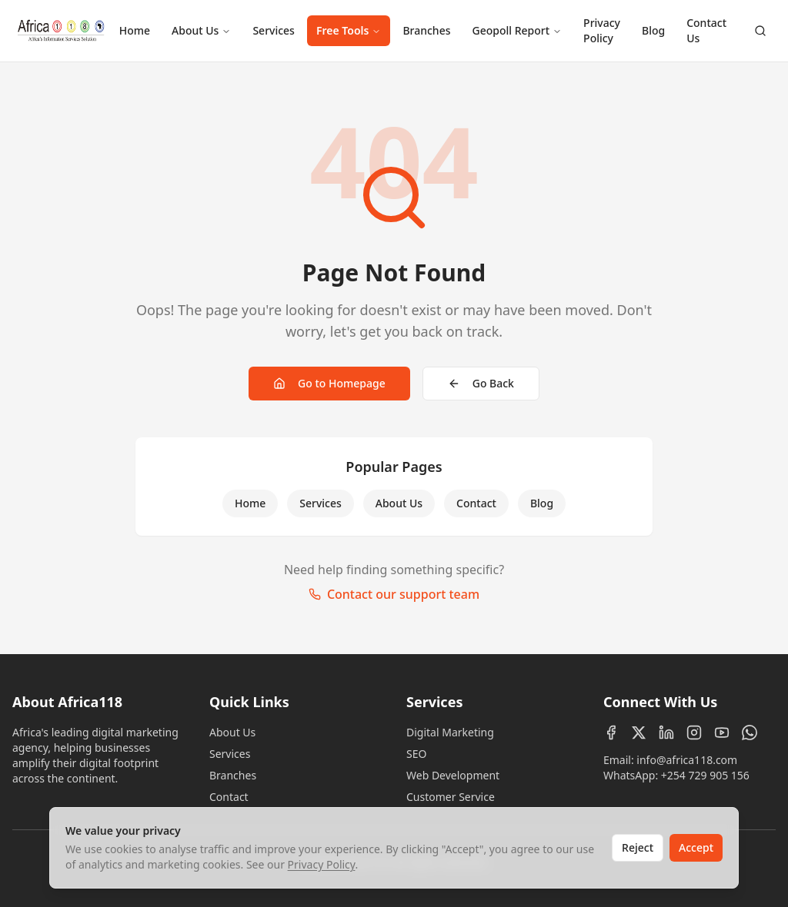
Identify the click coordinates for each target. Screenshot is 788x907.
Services (273, 30)
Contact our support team (394, 594)
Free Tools (348, 30)
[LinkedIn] (666, 732)
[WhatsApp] (749, 732)
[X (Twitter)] (638, 732)
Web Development (452, 775)
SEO (416, 753)
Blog (653, 30)
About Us (201, 30)
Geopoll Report (517, 30)
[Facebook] (611, 732)
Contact (476, 503)
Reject (637, 847)
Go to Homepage (329, 383)
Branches (426, 30)
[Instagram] (694, 732)
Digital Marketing (450, 732)
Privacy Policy (601, 30)
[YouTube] (722, 732)
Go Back (481, 383)
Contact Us (706, 30)
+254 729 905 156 (705, 775)
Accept (696, 847)
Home (134, 30)
